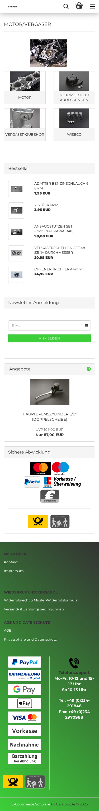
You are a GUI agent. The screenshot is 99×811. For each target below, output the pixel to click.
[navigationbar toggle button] (92, 6)
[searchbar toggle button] (66, 6)
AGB (8, 630)
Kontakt (11, 562)
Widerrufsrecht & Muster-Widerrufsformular (41, 600)
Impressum (14, 571)
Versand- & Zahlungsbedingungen (34, 609)
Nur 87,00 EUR (50, 432)
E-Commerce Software (30, 804)
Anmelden (49, 338)
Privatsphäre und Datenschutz (30, 639)
